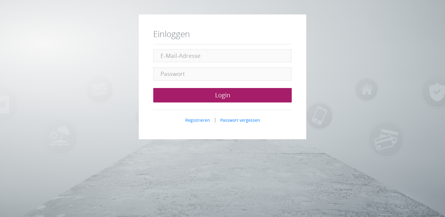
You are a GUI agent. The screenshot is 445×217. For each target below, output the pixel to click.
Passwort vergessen (240, 120)
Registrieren (197, 120)
